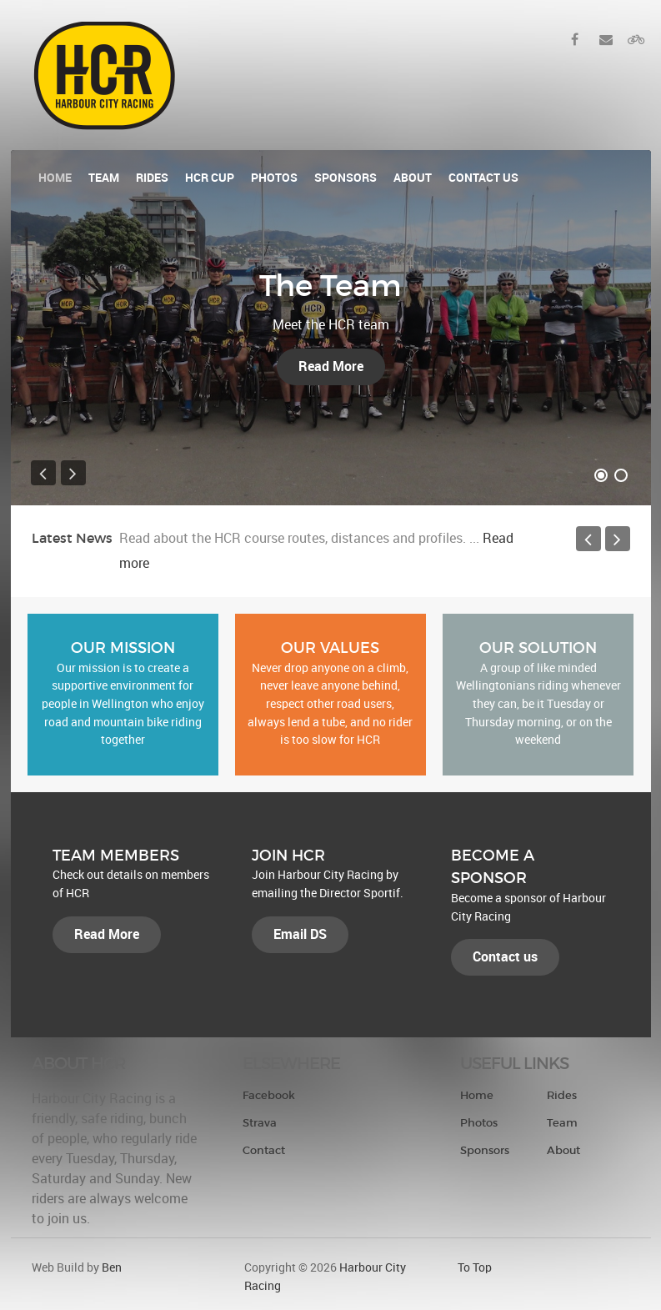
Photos (479, 1123)
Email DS (300, 934)
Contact (264, 1150)
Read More (330, 366)
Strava (260, 1123)
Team (562, 1123)
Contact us (505, 957)
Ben (112, 1267)
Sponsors (484, 1150)
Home (476, 1095)
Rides (562, 1095)
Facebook (269, 1095)
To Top (475, 1267)
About (563, 1150)
